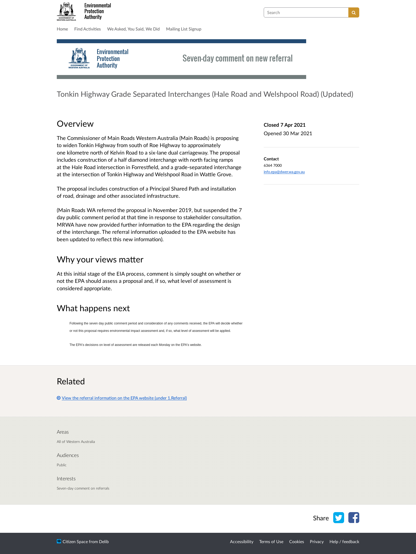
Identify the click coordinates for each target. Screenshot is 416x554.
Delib (104, 541)
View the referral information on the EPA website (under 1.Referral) (122, 397)
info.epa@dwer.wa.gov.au (284, 171)
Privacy (317, 541)
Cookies (296, 541)
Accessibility (241, 541)
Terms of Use (271, 541)
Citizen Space (75, 541)
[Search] (353, 12)
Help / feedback (344, 541)
